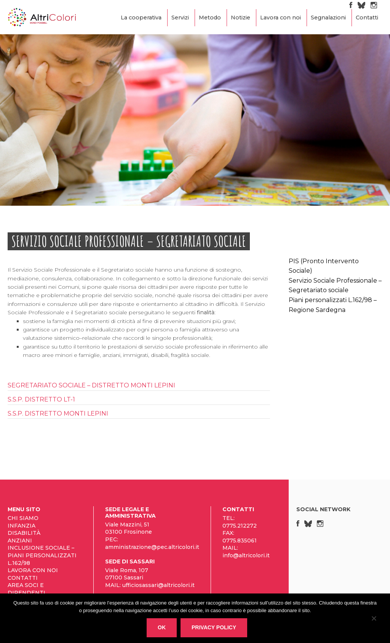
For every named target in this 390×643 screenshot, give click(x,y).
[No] (373, 619)
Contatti (367, 17)
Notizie (240, 17)
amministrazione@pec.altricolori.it (152, 547)
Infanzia (21, 525)
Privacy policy (214, 627)
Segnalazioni (328, 17)
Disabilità (24, 532)
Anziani (20, 540)
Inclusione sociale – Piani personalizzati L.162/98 (42, 555)
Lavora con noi (280, 17)
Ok (162, 627)
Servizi (180, 17)
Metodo (210, 17)
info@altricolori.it (246, 555)
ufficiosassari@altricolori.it (158, 585)
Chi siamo (23, 518)
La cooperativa (141, 17)
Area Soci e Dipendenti (26, 589)
